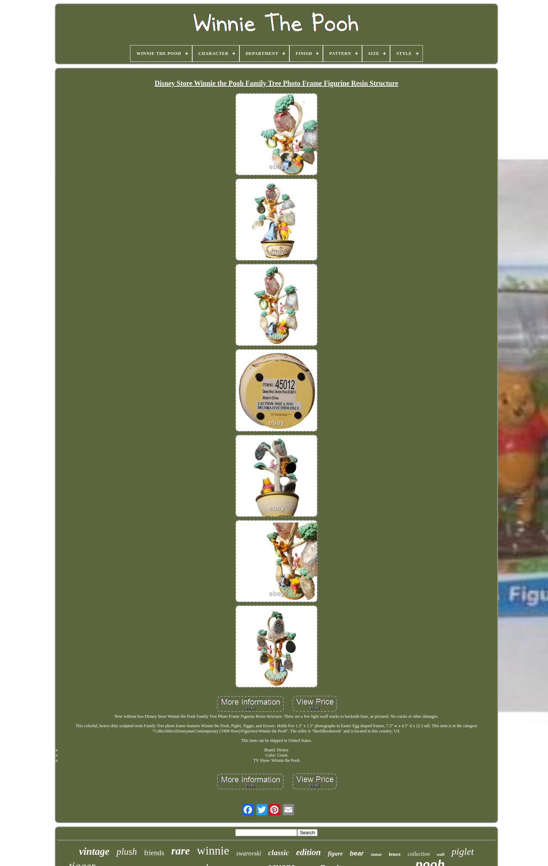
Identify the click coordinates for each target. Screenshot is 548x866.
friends (154, 853)
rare (180, 851)
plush (126, 851)
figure (335, 853)
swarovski (248, 853)
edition (308, 852)
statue (376, 854)
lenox (395, 854)
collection (419, 854)
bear (356, 853)
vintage (94, 851)
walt (441, 854)
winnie (213, 850)
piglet (463, 851)
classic (278, 852)
